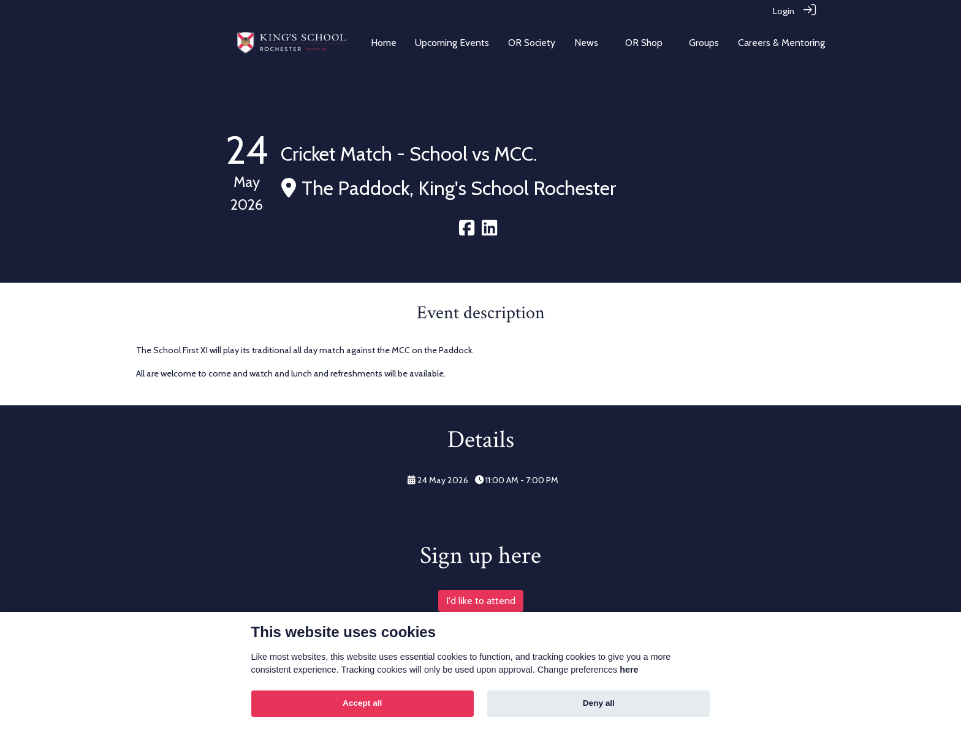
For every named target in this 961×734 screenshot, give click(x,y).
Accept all (362, 703)
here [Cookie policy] (629, 670)
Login (783, 11)
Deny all (599, 703)
